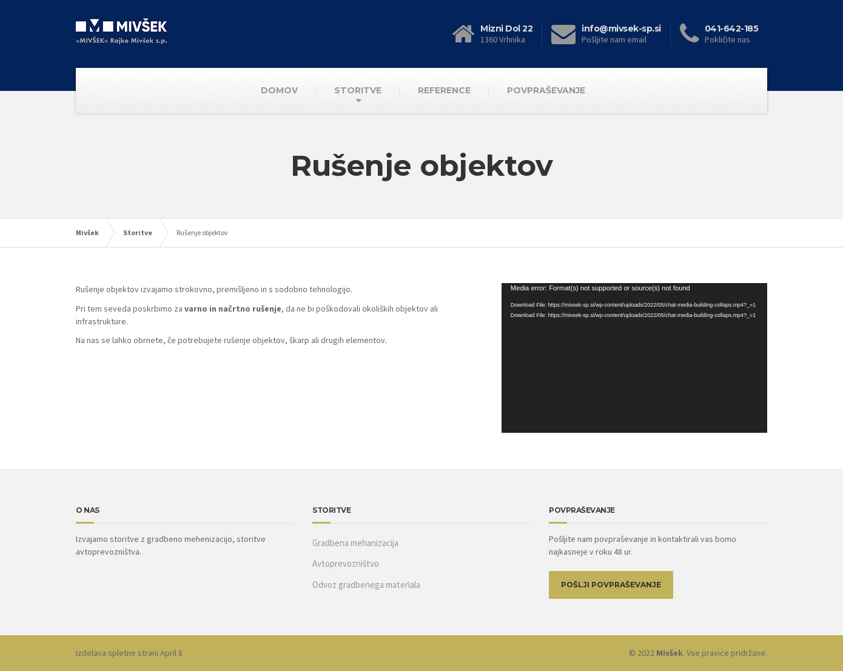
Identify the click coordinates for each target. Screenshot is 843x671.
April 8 (171, 652)
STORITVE (357, 90)
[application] (634, 357)
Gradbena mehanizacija (355, 543)
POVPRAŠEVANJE (546, 90)
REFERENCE (444, 90)
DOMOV (279, 90)
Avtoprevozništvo (345, 563)
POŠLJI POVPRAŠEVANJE (611, 584)
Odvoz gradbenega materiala (366, 584)
